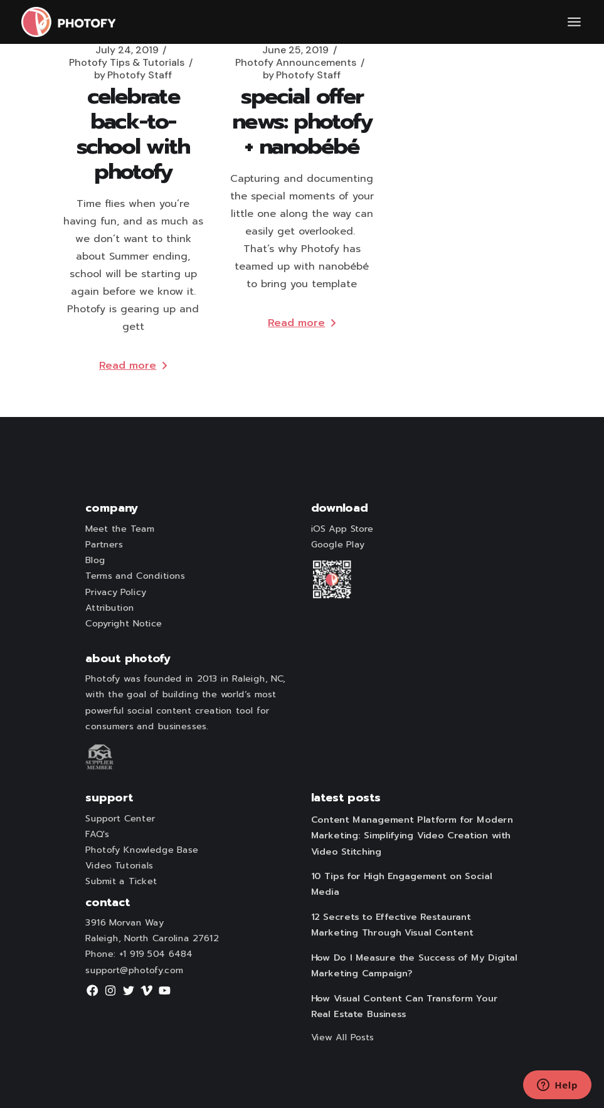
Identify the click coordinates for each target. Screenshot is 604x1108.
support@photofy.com (134, 970)
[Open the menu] (574, 22)
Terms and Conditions (134, 576)
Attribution (109, 608)
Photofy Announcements (295, 62)
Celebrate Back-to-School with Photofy (133, 134)
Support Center (120, 818)
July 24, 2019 (127, 50)
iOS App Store (341, 529)
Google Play (337, 545)
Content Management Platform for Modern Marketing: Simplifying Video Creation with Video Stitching (411, 835)
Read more (133, 365)
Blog (95, 560)
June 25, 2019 (295, 50)
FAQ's (97, 834)
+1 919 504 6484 (155, 954)
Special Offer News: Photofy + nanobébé (301, 121)
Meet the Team (119, 529)
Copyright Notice (123, 624)
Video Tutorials (119, 866)
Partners (103, 545)
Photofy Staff (133, 75)
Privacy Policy (115, 592)
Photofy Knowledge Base (141, 850)
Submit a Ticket (120, 882)
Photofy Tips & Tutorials (126, 62)
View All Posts (342, 1037)
